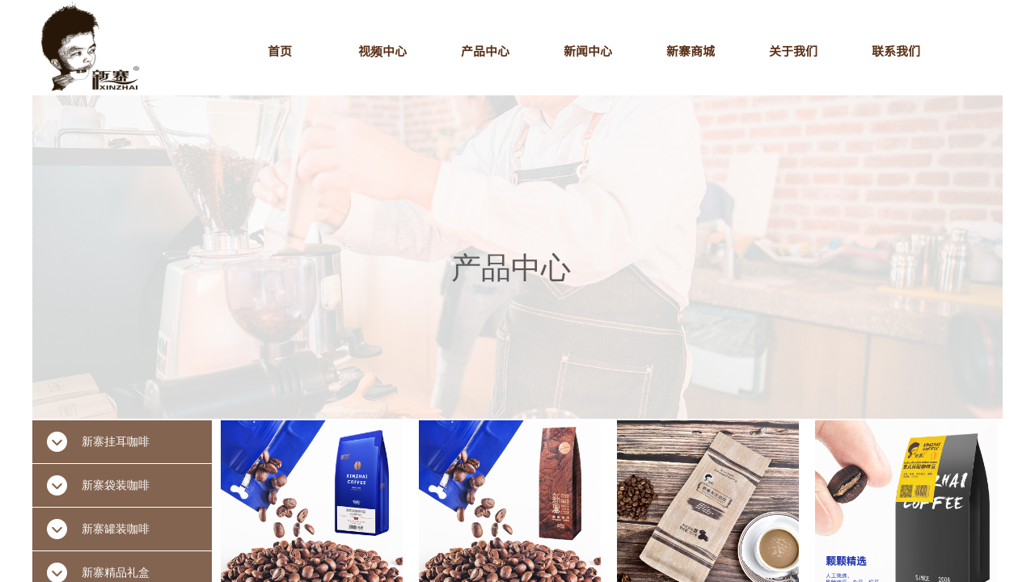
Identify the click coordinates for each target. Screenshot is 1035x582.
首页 (280, 50)
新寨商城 (690, 50)
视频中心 (382, 50)
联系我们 (896, 50)
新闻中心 (588, 50)
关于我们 (793, 50)
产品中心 (485, 50)
